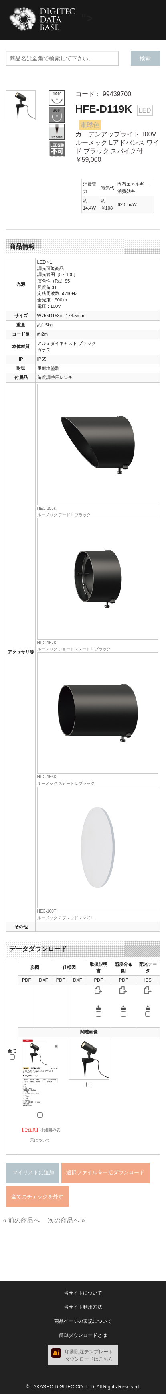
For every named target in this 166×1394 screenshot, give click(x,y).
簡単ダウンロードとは (83, 1335)
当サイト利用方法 (83, 1307)
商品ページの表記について (83, 1321)
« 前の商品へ (21, 1220)
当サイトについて (83, 1293)
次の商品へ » (66, 1220)
